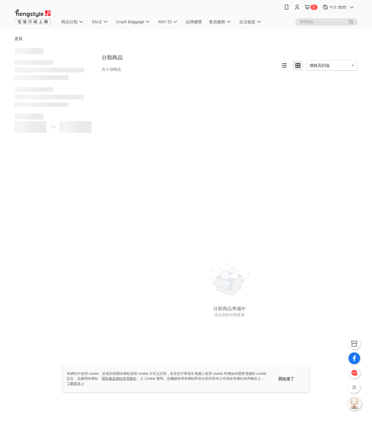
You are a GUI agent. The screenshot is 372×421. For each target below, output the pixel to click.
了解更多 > (75, 383)
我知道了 (286, 379)
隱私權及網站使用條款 (119, 379)
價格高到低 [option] (320, 65)
